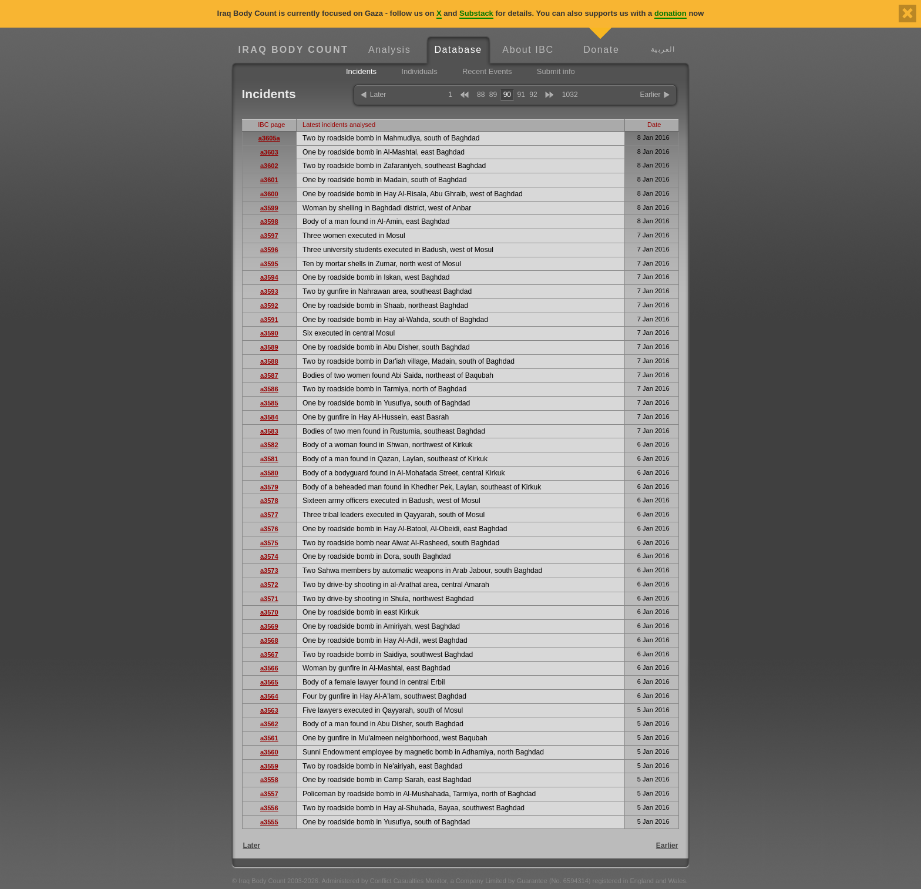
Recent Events (487, 71)
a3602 (269, 165)
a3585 (269, 403)
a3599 (269, 208)
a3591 (269, 319)
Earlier (650, 94)
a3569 (269, 626)
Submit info (556, 71)
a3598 (269, 221)
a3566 (269, 668)
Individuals (419, 71)
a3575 (269, 542)
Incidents (361, 71)
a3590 (269, 333)
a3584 (269, 417)
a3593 (269, 291)
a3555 (269, 822)
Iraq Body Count (293, 50)
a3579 (269, 487)
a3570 (269, 612)
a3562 (269, 723)
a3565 (269, 682)
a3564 (269, 696)
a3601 (269, 179)
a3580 (269, 473)
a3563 (269, 710)
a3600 (269, 193)
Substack (476, 13)
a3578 (269, 500)
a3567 (269, 654)
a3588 (269, 361)
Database (458, 50)
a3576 (269, 528)
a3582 (269, 444)
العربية (663, 49)
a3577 (269, 514)
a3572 (269, 584)
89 (493, 94)
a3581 (269, 458)
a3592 (269, 305)
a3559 (269, 766)
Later (378, 94)
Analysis (389, 50)
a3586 (269, 388)
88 (481, 94)
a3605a (269, 138)
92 (533, 94)
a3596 (269, 249)
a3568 (269, 640)
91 (521, 94)
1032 (570, 94)
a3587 (269, 375)
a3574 (269, 556)
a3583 (269, 431)
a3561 (269, 738)
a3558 (269, 779)
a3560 (269, 752)
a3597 (269, 235)
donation (670, 13)
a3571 (269, 598)
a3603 (269, 152)
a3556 (269, 807)
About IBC (527, 50)
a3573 (269, 570)
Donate (601, 50)
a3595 (269, 263)
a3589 (269, 347)
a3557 (269, 793)
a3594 (269, 277)
